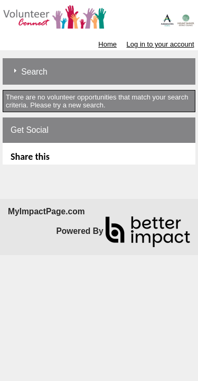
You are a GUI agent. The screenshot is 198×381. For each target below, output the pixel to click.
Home (107, 44)
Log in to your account (160, 44)
